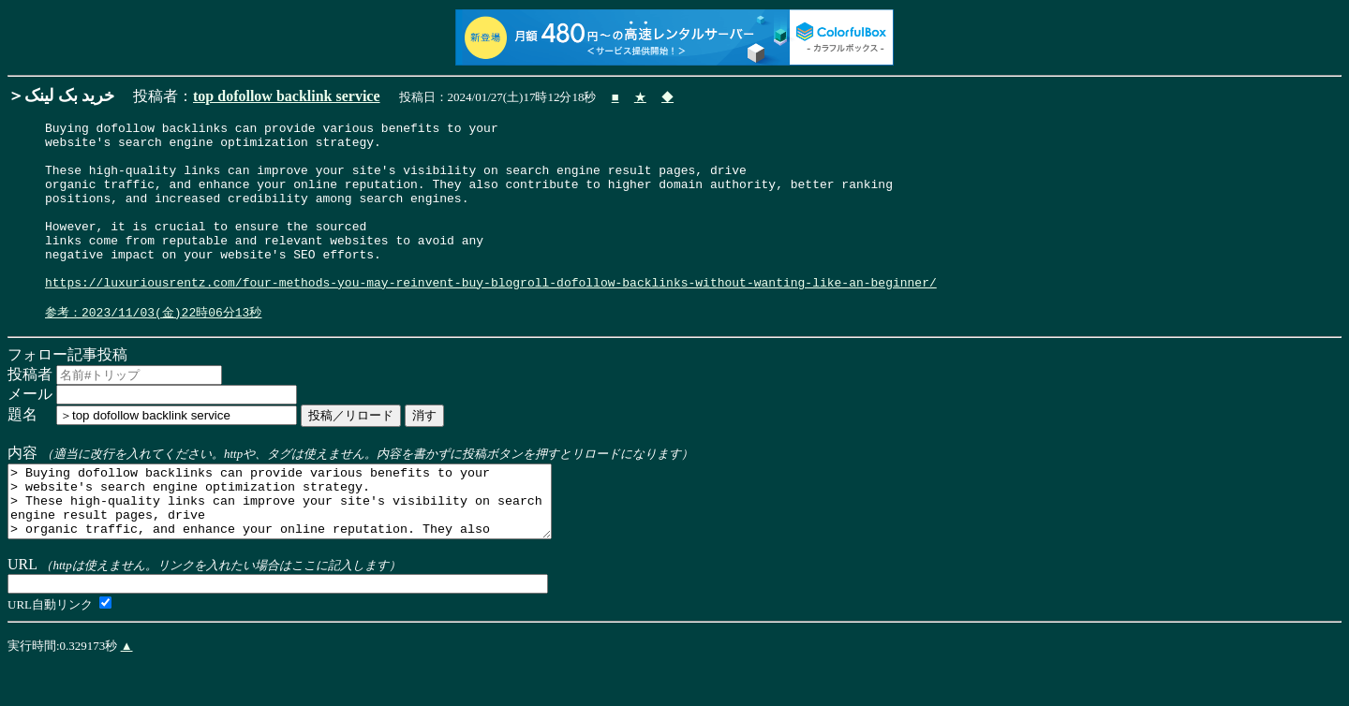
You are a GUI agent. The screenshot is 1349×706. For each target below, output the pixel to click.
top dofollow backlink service (286, 96)
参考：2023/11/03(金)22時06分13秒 (153, 349)
